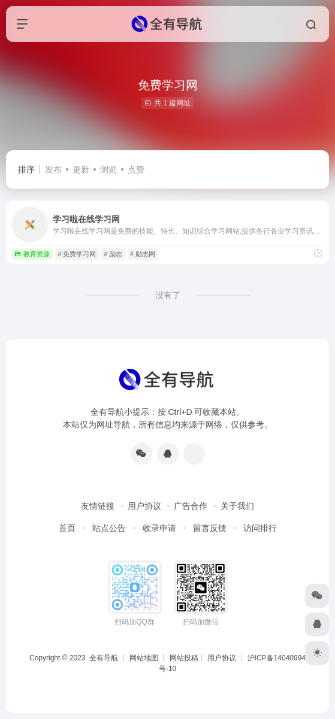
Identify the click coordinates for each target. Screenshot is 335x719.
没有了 (167, 295)
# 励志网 (142, 253)
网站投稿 (184, 658)
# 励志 (113, 253)
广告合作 (190, 506)
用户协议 (144, 506)
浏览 (108, 169)
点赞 (136, 169)
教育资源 (32, 253)
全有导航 (104, 658)
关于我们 (237, 506)
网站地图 (143, 658)
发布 (53, 169)
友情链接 (97, 506)
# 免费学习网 (77, 253)
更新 (81, 169)
